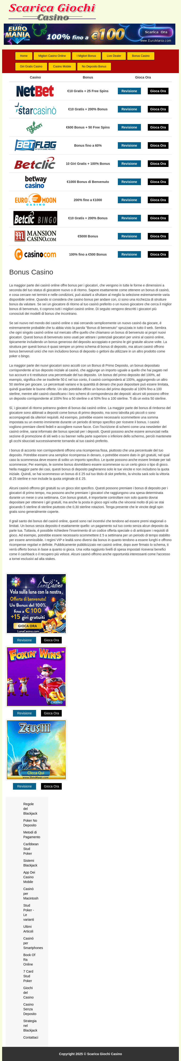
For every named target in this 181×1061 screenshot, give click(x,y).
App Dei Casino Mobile (29, 877)
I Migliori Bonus (86, 56)
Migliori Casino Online (52, 56)
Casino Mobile (62, 66)
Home (24, 56)
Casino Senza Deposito (29, 1009)
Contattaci (30, 1037)
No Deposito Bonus (94, 66)
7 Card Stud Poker (28, 976)
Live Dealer (114, 56)
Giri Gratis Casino (31, 66)
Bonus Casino (141, 56)
